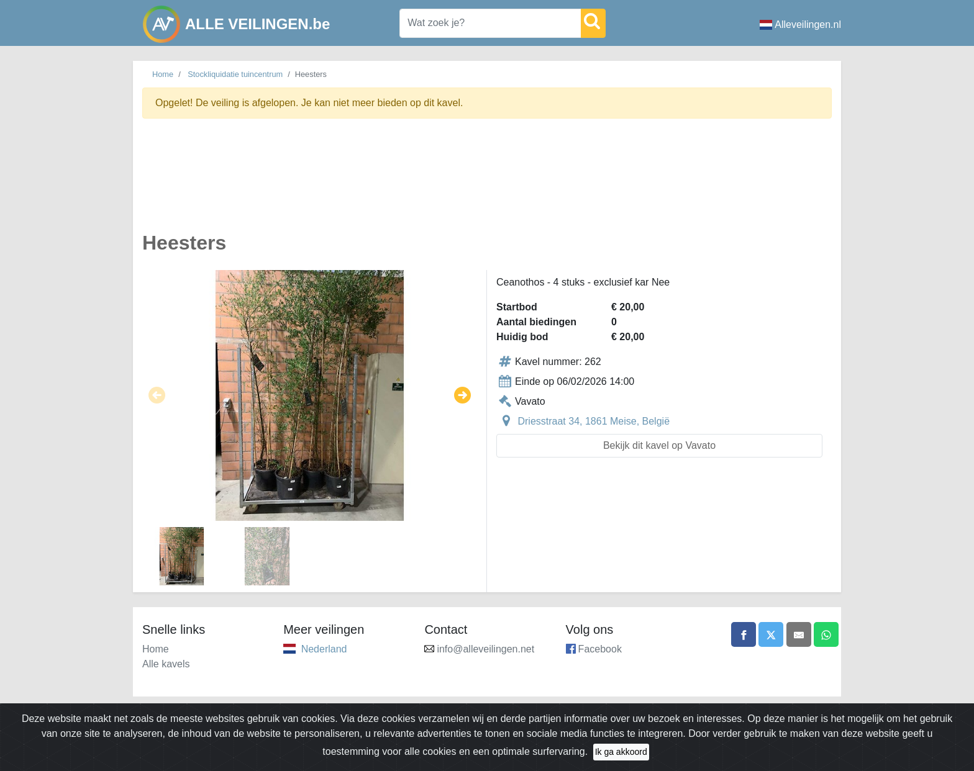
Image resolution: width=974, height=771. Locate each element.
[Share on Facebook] (743, 634)
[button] (156, 395)
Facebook (600, 649)
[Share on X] (770, 634)
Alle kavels (165, 664)
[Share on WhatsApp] (826, 634)
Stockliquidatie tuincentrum (235, 74)
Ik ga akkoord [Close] (621, 752)
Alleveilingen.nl (800, 24)
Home (162, 74)
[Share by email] (798, 634)
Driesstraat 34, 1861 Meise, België (593, 421)
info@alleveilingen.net (485, 649)
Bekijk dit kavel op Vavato (659, 445)
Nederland (324, 649)
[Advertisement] (487, 182)
